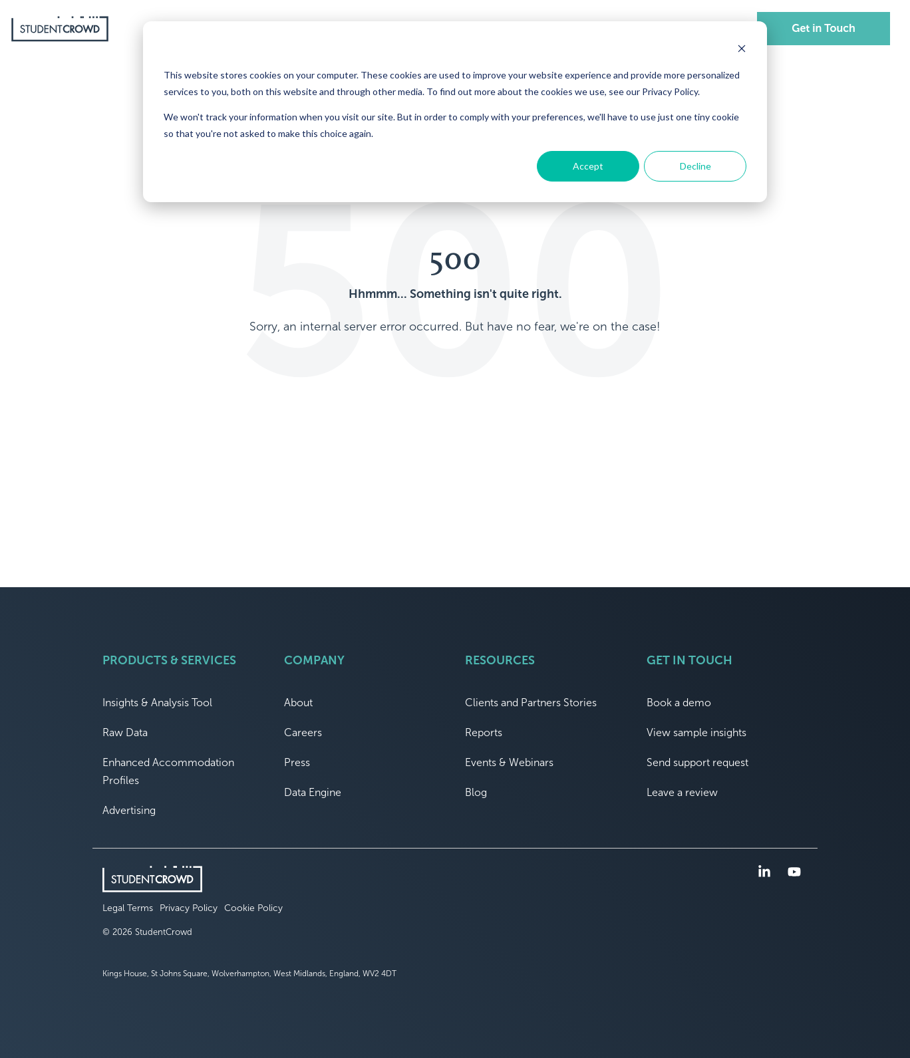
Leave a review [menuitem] (682, 792)
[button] (766, 873)
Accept (588, 166)
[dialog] (455, 111)
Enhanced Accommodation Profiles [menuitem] (169, 771)
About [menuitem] (298, 702)
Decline (695, 166)
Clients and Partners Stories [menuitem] (531, 702)
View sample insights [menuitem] (696, 732)
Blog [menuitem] (476, 792)
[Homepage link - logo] (152, 885)
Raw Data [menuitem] (125, 732)
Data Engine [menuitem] (312, 792)
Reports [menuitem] (483, 732)
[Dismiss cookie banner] (741, 50)
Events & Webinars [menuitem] (509, 762)
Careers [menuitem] (303, 732)
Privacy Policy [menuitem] (189, 908)
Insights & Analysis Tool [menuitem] (157, 702)
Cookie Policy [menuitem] (253, 908)
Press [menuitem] (297, 762)
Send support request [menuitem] (697, 762)
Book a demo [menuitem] (679, 702)
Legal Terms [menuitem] (127, 908)
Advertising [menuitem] (129, 810)
